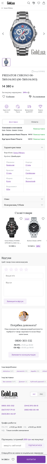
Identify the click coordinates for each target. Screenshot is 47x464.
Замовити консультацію (24, 354)
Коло (8, 181)
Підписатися (35, 445)
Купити (31, 459)
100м (8, 189)
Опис (7, 199)
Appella (35, 371)
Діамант (23, 382)
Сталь (28, 165)
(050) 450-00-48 (31, 410)
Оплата (34, 122)
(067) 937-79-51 (8, 410)
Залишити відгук (15, 301)
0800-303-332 (23, 340)
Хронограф (30, 181)
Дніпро (8, 130)
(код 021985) (39, 71)
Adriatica (8, 371)
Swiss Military (8, 8)
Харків (14, 130)
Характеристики (12, 147)
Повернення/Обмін (14, 205)
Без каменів (9, 382)
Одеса (20, 130)
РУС (41, 394)
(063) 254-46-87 (9, 414)
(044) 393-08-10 (31, 406)
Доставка (13, 122)
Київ (3, 130)
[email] (14, 445)
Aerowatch (22, 371)
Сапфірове (30, 173)
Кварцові (10, 165)
